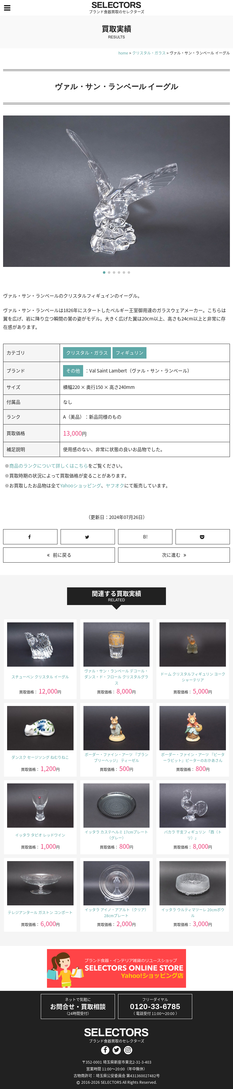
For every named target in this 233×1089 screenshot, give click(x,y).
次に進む (171, 554)
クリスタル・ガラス (87, 352)
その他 (73, 370)
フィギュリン (129, 352)
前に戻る (62, 554)
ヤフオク (114, 485)
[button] (104, 272)
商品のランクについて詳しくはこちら (48, 465)
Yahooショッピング (80, 485)
